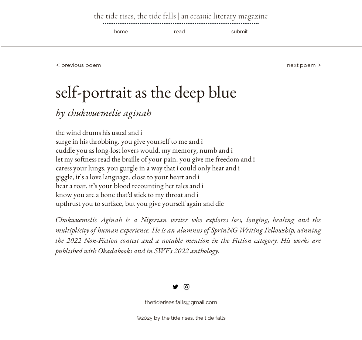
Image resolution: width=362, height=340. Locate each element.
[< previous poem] (80, 65)
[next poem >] (300, 65)
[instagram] (186, 286)
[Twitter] (175, 286)
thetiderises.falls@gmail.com (181, 302)
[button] (179, 31)
